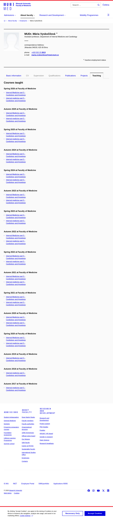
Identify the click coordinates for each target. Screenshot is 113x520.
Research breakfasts (47, 443)
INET (15, 484)
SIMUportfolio (43, 484)
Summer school (9, 444)
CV (27, 76)
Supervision (39, 76)
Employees (25, 458)
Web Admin (8, 493)
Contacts (25, 461)
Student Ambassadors (11, 417)
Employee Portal (27, 484)
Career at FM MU (28, 446)
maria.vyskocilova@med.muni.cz (45, 55)
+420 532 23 (38, 52)
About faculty (27, 411)
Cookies (16, 493)
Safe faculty (26, 442)
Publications (70, 76)
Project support (45, 424)
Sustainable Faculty (28, 449)
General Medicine (10, 421)
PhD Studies (44, 427)
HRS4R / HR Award (46, 433)
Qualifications (54, 76)
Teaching (96, 76)
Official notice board (28, 436)
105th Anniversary (28, 433)
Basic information (13, 76)
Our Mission (26, 439)
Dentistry (7, 424)
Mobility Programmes (89, 15)
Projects (84, 76)
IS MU (6, 484)
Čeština (106, 5)
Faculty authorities (28, 424)
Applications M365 (60, 484)
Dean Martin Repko (28, 417)
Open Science (44, 440)
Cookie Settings (26, 516)
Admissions (11, 412)
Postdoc (42, 430)
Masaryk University (15, 490)
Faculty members (27, 421)
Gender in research (46, 437)
